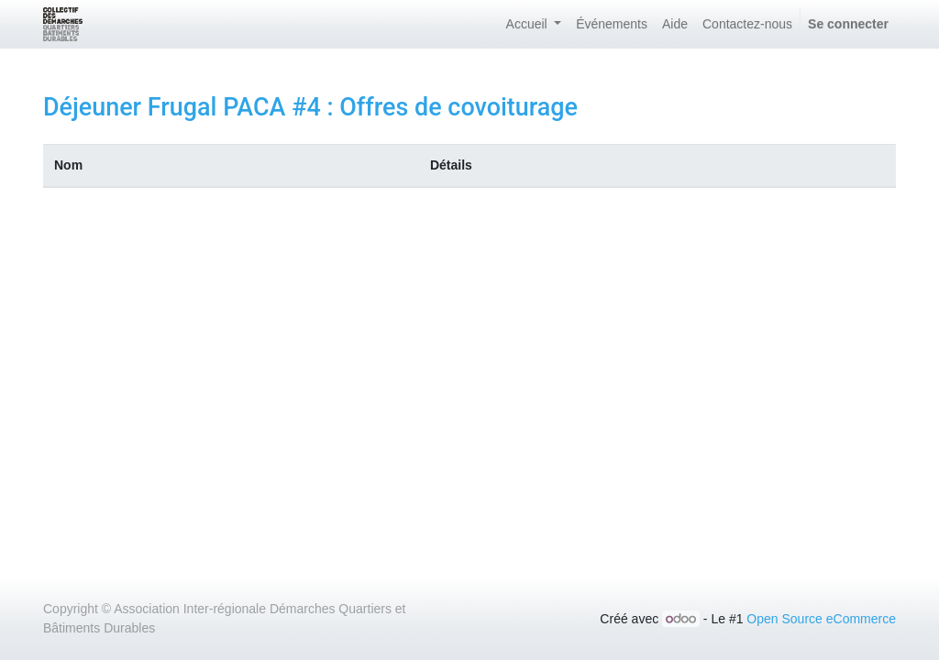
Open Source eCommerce (821, 618)
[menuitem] (612, 24)
